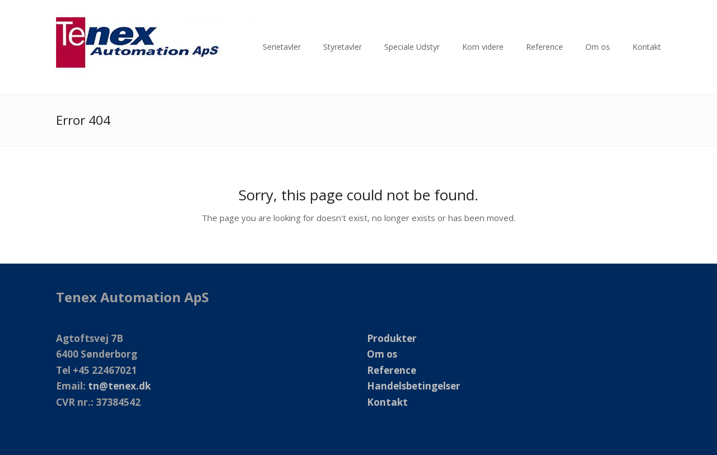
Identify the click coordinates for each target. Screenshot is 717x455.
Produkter (392, 338)
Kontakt (387, 402)
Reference (391, 370)
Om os (382, 354)
